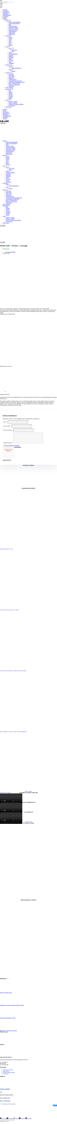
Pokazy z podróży (10, 219)
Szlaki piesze (9, 152)
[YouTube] (6, 121)
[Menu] (2, 242)
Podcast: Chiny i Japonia (5, 794)
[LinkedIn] (8, 121)
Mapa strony (6, 1073)
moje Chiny (11, 168)
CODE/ (7, 1123)
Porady (7, 215)
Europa (5, 155)
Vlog (4, 216)
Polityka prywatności (8, 1071)
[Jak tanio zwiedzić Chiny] (5, 993)
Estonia (8, 156)
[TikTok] (4, 121)
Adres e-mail (7, 426)
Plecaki (7, 209)
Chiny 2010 (9, 203)
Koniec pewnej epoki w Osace (6, 550)
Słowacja (8, 164)
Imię (5, 422)
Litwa (7, 160)
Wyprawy (5, 189)
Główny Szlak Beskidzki (12, 142)
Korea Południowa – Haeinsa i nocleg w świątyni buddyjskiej (13, 733)
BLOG (4, 110)
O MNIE (5, 109)
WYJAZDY (6, 112)
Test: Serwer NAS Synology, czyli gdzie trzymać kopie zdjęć (13, 672)
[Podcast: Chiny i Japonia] (28, 791)
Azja (4, 166)
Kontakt (5, 118)
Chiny (7, 167)
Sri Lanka (8, 179)
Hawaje (11, 188)
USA (7, 187)
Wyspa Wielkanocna (14, 185)
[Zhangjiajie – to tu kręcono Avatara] (5, 1031)
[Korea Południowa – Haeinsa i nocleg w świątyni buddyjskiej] (28, 730)
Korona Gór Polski (10, 147)
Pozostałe (8, 212)
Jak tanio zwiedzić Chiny (6, 994)
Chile (7, 184)
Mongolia (8, 176)
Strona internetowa (7, 430)
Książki (8, 213)
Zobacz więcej (28, 823)
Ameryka (5, 183)
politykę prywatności (14, 447)
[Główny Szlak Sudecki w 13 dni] (5, 1018)
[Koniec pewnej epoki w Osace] (28, 547)
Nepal (7, 178)
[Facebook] (1, 121)
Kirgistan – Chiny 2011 (11, 201)
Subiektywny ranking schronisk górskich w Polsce (12, 1007)
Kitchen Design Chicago (9, 1074)
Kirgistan (8, 174)
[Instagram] (3, 121)
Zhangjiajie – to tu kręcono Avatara (8, 1032)
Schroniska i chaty (10, 150)
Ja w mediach (9, 221)
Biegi (7, 144)
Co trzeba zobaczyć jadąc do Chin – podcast (9, 611)
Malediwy (8, 175)
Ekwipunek (6, 205)
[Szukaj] (3, 123)
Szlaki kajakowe (10, 151)
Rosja (7, 163)
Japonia (8, 171)
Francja (8, 158)
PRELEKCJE (6, 113)
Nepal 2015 (8, 195)
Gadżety (8, 208)
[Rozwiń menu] (6, 166)
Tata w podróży (6, 204)
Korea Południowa (10, 172)
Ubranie (8, 211)
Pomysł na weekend (10, 148)
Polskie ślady (9, 154)
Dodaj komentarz (7, 444)
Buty (7, 207)
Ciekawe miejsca (10, 146)
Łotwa (7, 162)
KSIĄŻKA (5, 117)
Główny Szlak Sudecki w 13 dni (7, 1019)
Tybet (10, 170)
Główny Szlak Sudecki (11, 143)
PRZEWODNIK (7, 116)
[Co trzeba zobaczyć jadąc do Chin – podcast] (28, 608)
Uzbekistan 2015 (10, 196)
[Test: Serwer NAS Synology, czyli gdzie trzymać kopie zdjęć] (28, 669)
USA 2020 (8, 191)
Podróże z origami (10, 217)
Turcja (7, 180)
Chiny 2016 (9, 193)
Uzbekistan (8, 182)
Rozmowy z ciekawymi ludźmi (13, 220)
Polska (5, 140)
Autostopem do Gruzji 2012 (12, 199)
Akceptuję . (12, 447)
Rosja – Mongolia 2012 (11, 200)
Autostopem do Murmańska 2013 (14, 197)
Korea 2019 (9, 192)
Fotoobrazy (5, 114)
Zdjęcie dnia (6, 223)
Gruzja (7, 159)
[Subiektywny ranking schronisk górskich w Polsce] (5, 1005)
